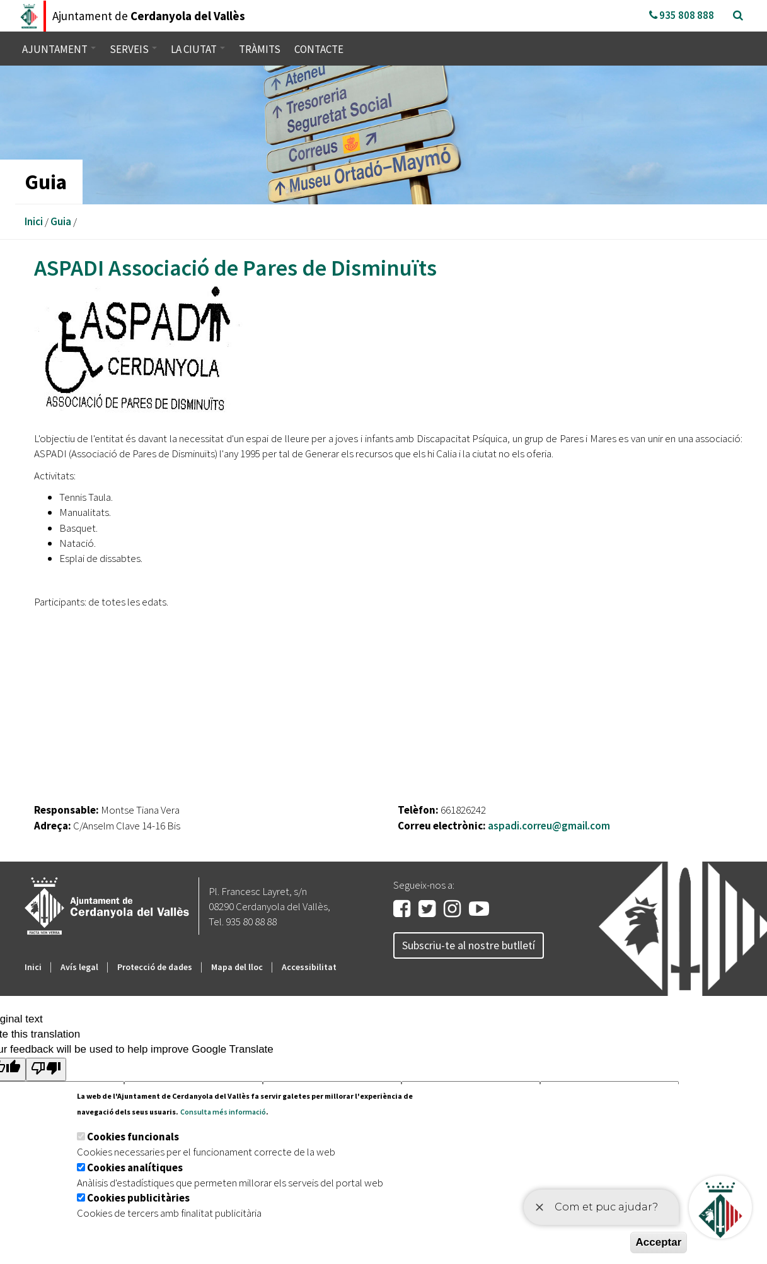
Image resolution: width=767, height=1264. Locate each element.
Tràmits (259, 49)
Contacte (318, 49)
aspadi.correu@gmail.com (549, 826)
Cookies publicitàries (138, 1198)
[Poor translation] (46, 1069)
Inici (34, 221)
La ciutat (198, 49)
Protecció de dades (154, 967)
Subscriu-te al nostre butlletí (468, 945)
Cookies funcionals (133, 1137)
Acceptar (659, 1242)
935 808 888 (681, 15)
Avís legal (79, 967)
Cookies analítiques (135, 1167)
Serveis (133, 49)
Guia (60, 221)
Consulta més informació (223, 1111)
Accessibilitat (309, 967)
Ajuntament (59, 49)
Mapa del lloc (237, 967)
